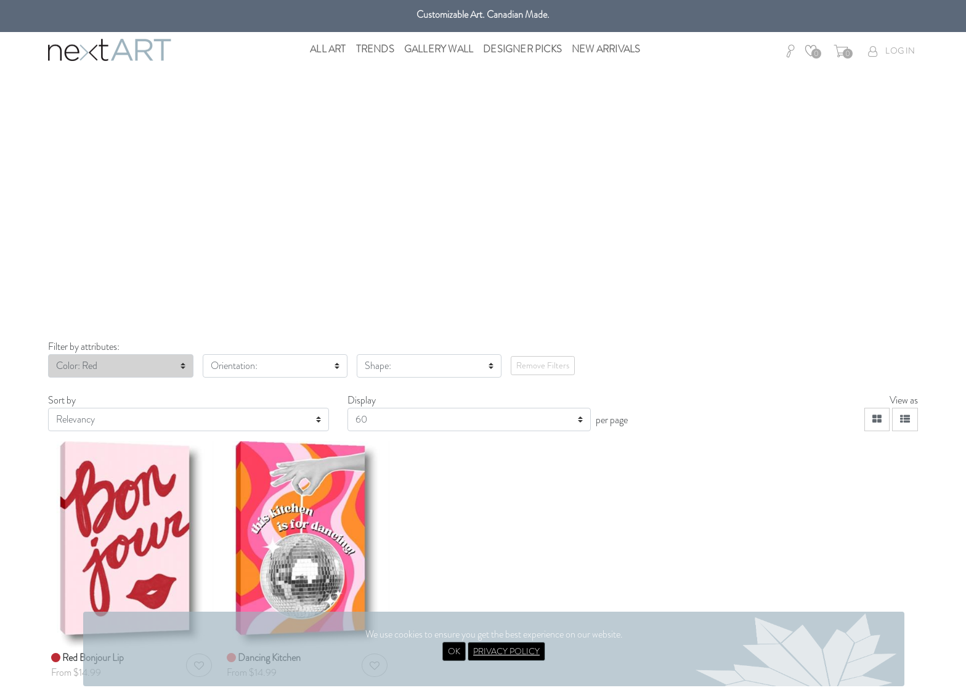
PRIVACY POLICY (506, 651)
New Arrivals (606, 49)
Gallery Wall (438, 49)
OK (454, 651)
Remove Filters (542, 365)
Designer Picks (522, 49)
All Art (328, 49)
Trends (375, 49)
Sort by (62, 400)
